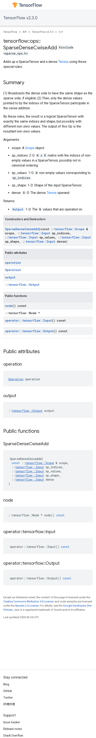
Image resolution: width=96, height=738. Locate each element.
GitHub (7, 691)
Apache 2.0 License (27, 605)
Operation (13, 270)
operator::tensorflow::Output (29, 331)
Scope (29, 148)
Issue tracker (11, 722)
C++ (61, 31)
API (25, 31)
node (8, 306)
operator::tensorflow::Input (28, 320)
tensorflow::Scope (69, 229)
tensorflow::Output (23, 285)
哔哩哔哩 (9, 704)
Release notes (12, 729)
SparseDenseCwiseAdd (22, 229)
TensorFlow (10, 31)
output (10, 277)
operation (13, 263)
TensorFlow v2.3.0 (20, 18)
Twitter (8, 697)
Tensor (63, 62)
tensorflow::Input (35, 233)
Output (17, 209)
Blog (6, 684)
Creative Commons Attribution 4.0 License (28, 601)
